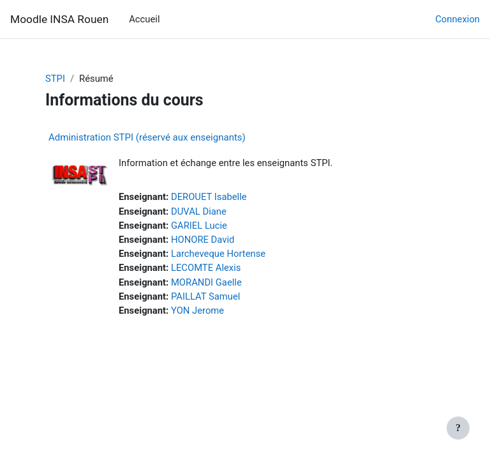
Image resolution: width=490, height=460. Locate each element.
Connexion (457, 19)
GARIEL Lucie (199, 225)
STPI (55, 78)
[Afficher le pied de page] (458, 428)
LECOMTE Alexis (206, 267)
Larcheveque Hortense (218, 253)
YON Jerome (197, 310)
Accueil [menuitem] (144, 19)
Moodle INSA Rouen (59, 19)
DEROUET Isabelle (209, 197)
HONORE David (202, 239)
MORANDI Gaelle (206, 282)
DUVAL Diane (198, 211)
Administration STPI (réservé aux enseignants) (147, 137)
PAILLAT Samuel (205, 296)
